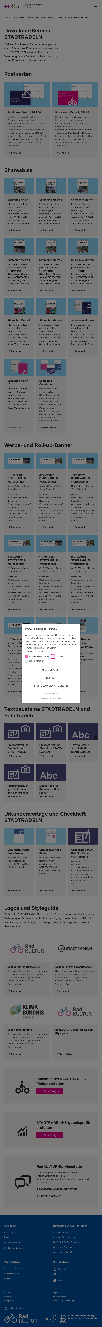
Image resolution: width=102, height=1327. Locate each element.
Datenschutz (57, 698)
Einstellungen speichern (51, 686)
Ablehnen (51, 678)
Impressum (44, 698)
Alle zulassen (51, 670)
